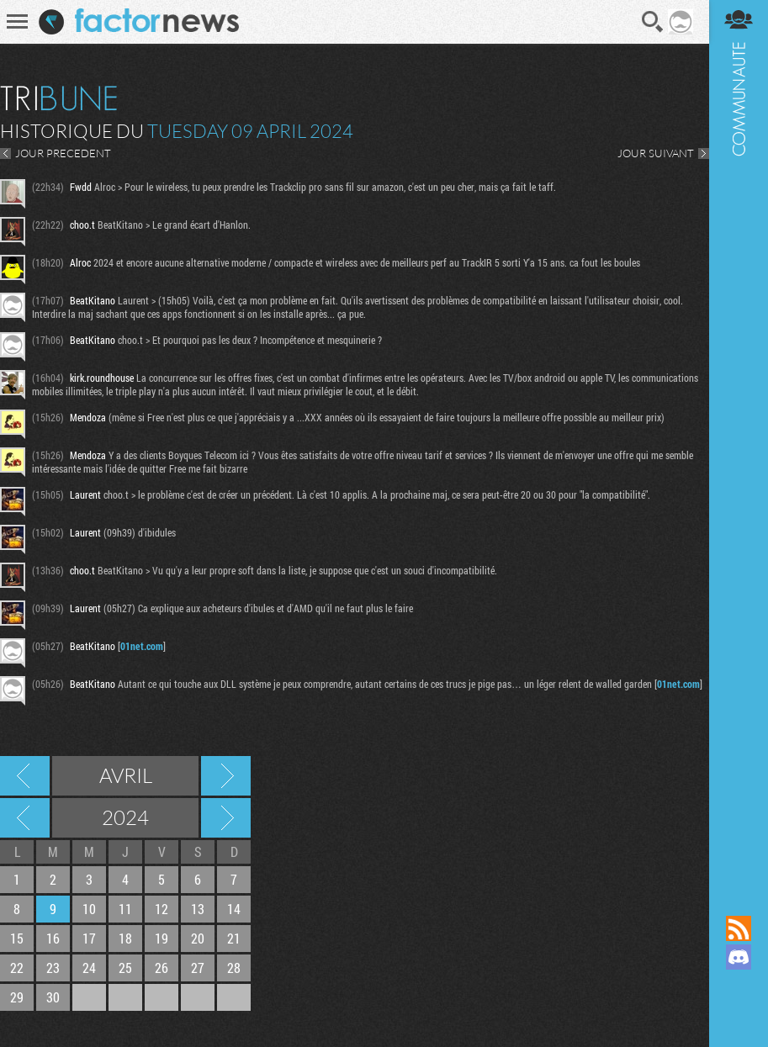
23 (53, 967)
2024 (125, 817)
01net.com (141, 646)
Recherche (652, 21)
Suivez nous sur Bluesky (738, 1014)
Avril (125, 775)
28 (234, 967)
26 (161, 967)
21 (234, 938)
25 (125, 967)
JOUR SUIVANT (655, 153)
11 (125, 908)
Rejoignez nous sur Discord (738, 957)
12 (161, 908)
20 (197, 938)
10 (89, 908)
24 (89, 967)
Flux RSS (738, 928)
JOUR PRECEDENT (63, 153)
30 (53, 997)
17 (89, 938)
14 (234, 908)
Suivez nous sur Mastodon (738, 985)
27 (197, 967)
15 (17, 938)
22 (17, 967)
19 (161, 938)
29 (17, 997)
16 (53, 938)
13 (197, 908)
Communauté (738, 441)
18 (125, 938)
